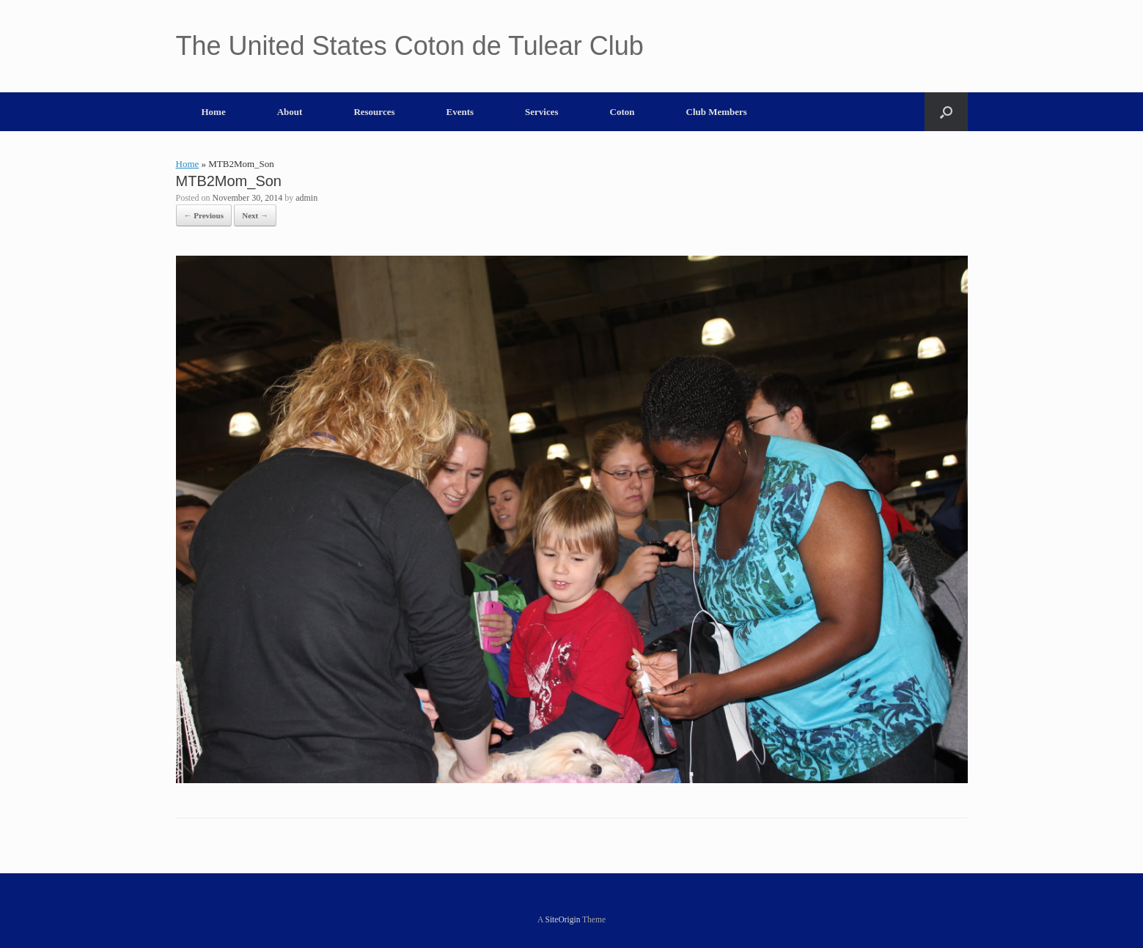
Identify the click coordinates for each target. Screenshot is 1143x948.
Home (214, 111)
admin (306, 198)
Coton (622, 111)
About (290, 111)
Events (460, 111)
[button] (946, 111)
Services (541, 111)
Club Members (716, 111)
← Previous (204, 215)
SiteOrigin (563, 919)
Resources (373, 111)
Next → (255, 215)
